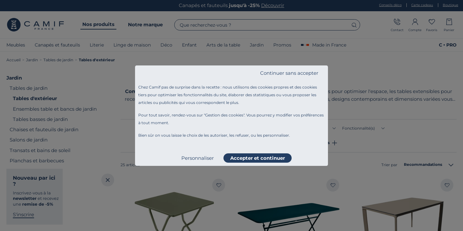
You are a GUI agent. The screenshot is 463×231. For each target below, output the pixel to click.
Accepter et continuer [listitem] (257, 158)
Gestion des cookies (224, 115)
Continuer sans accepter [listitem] (289, 73)
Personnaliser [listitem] (197, 158)
